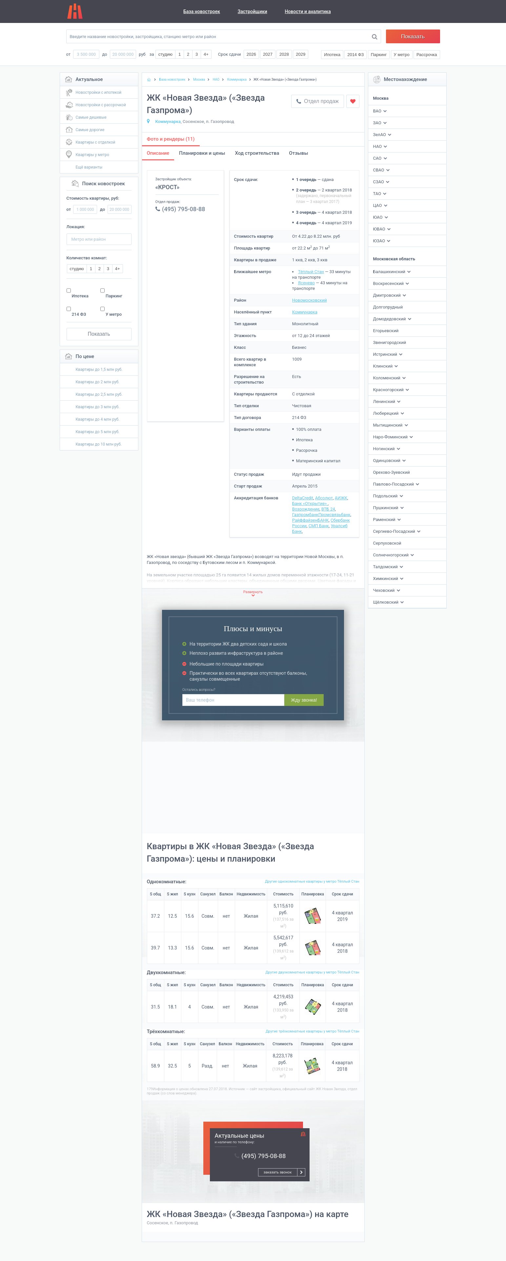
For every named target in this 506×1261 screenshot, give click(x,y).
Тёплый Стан (311, 271)
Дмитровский (387, 295)
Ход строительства (257, 153)
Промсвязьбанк (334, 514)
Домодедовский (390, 318)
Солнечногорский (391, 554)
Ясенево (306, 282)
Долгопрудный (388, 307)
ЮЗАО (379, 240)
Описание (158, 153)
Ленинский (384, 401)
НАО (377, 146)
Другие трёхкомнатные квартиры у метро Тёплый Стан (312, 1031)
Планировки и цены (202, 153)
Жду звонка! (304, 700)
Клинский (383, 366)
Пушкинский (386, 507)
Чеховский (384, 590)
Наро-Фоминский (391, 436)
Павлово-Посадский (394, 484)
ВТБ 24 (328, 509)
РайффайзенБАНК (310, 520)
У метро (114, 314)
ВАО (377, 111)
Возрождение (305, 509)
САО (377, 158)
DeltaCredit (302, 497)
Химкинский (386, 578)
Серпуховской (387, 543)
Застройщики (252, 11)
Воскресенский (389, 283)
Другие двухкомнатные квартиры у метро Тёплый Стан (312, 972)
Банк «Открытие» (310, 503)
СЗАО (378, 181)
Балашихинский (389, 271)
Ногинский (384, 448)
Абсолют (324, 497)
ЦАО (377, 205)
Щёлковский (386, 602)
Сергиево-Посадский (394, 531)
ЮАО (378, 217)
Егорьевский (386, 330)
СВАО (378, 170)
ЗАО (377, 122)
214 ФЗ (79, 314)
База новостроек (201, 11)
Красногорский (389, 389)
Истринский (385, 354)
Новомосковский (309, 300)
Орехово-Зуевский (391, 472)
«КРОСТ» (167, 187)
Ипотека (80, 295)
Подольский (386, 495)
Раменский (384, 519)
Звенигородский (389, 342)
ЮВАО (379, 229)
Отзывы (298, 153)
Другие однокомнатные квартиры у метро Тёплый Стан (312, 881)
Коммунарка (168, 121)
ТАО (377, 193)
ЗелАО (379, 134)
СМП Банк (319, 525)
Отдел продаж (317, 101)
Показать (413, 36)
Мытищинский (388, 425)
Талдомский (386, 566)
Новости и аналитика (308, 11)
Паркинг (114, 295)
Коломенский (387, 377)
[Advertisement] (185, 318)
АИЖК (341, 497)
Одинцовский (387, 460)
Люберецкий (386, 413)
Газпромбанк (305, 514)
